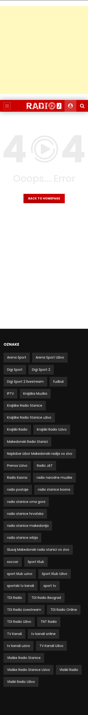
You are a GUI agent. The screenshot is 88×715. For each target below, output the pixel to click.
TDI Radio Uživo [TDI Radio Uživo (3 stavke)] (19, 621)
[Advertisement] (44, 50)
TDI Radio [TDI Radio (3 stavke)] (14, 597)
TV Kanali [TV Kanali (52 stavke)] (14, 633)
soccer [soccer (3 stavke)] (12, 561)
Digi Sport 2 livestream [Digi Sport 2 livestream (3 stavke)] (25, 381)
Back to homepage (44, 198)
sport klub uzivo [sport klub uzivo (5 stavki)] (19, 573)
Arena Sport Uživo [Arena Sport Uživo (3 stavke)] (50, 357)
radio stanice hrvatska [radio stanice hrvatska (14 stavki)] (25, 513)
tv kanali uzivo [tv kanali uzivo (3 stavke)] (18, 645)
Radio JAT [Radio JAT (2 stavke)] (45, 465)
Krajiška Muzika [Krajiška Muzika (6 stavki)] (35, 393)
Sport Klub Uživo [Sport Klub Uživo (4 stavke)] (54, 573)
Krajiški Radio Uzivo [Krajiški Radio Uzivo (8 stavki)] (52, 429)
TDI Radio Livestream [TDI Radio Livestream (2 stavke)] (24, 609)
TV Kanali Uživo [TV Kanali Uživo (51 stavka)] (51, 645)
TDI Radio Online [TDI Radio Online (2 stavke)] (63, 609)
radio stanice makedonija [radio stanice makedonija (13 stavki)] (28, 525)
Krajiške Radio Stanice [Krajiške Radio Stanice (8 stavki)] (24, 405)
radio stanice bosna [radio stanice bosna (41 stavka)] (54, 489)
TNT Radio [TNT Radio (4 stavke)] (49, 621)
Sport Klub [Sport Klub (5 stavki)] (36, 561)
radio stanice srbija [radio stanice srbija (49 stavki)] (22, 537)
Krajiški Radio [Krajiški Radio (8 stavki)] (17, 429)
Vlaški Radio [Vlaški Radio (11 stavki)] (68, 669)
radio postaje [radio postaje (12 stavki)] (17, 489)
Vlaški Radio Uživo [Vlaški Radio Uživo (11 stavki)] (21, 681)
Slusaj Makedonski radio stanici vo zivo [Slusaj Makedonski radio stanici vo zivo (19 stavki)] (38, 549)
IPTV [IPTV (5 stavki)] (10, 393)
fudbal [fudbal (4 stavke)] (58, 381)
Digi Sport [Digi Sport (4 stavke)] (15, 369)
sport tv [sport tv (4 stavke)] (49, 585)
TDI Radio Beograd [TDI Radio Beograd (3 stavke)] (46, 597)
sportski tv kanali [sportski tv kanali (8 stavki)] (20, 585)
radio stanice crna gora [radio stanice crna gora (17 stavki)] (26, 501)
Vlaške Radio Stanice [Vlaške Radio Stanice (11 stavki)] (24, 657)
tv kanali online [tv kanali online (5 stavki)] (43, 633)
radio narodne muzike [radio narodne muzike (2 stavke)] (54, 477)
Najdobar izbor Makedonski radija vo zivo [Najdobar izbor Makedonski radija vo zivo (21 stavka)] (39, 453)
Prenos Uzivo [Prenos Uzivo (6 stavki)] (17, 465)
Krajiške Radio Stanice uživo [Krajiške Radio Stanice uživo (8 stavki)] (29, 417)
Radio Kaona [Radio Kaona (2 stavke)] (17, 477)
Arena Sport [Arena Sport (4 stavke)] (16, 357)
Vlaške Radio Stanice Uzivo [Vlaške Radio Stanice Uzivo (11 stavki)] (28, 669)
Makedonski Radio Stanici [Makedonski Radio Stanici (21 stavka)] (27, 441)
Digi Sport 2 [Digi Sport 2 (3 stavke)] (41, 369)
